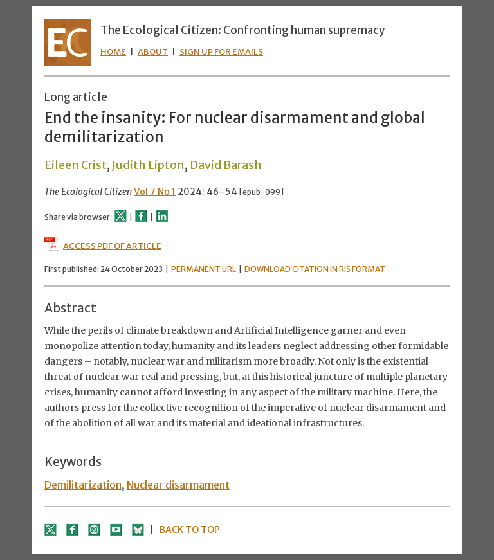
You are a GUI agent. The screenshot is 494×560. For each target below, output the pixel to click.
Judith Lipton (148, 165)
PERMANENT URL (203, 269)
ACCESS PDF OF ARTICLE (102, 245)
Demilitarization (83, 484)
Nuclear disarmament (178, 484)
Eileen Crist (75, 165)
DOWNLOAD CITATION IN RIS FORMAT (314, 269)
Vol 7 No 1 (155, 191)
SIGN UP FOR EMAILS (221, 51)
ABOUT (153, 51)
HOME (113, 51)
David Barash (226, 165)
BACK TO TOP (190, 530)
